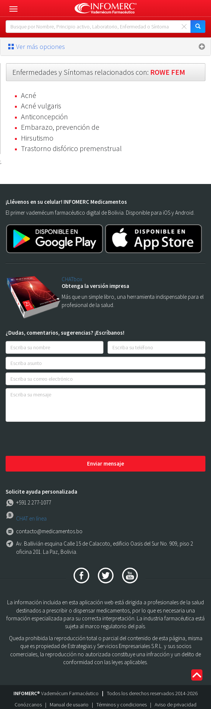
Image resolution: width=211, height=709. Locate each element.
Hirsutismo (37, 137)
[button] (105, 47)
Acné (28, 95)
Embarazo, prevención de (60, 127)
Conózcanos (28, 704)
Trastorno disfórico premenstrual (71, 148)
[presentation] (62, 439)
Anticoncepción (44, 116)
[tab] (105, 46)
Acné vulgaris (41, 105)
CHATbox (72, 279)
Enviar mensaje (105, 463)
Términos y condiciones (121, 704)
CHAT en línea (31, 518)
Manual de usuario (69, 704)
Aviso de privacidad (175, 704)
